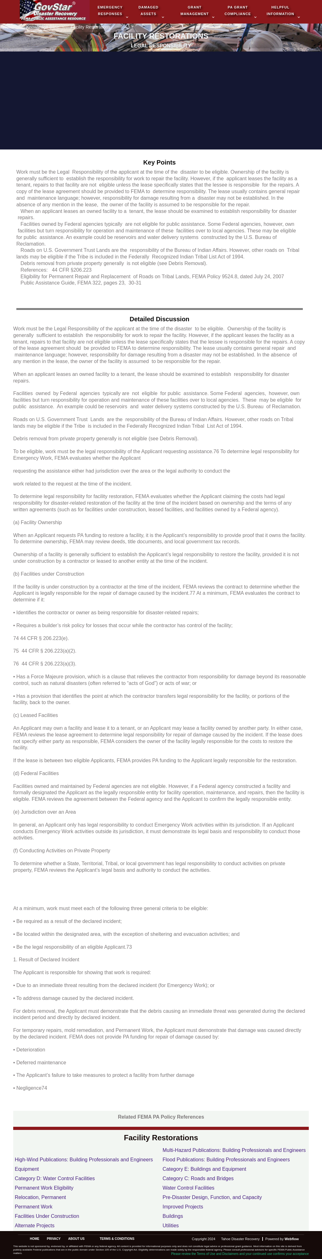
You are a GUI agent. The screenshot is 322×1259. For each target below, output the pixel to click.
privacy (54, 1238)
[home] (55, 11)
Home (9, 27)
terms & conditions (117, 1238)
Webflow (292, 1239)
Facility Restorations (90, 27)
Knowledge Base (42, 27)
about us (76, 1238)
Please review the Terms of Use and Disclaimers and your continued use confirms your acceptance (240, 1254)
